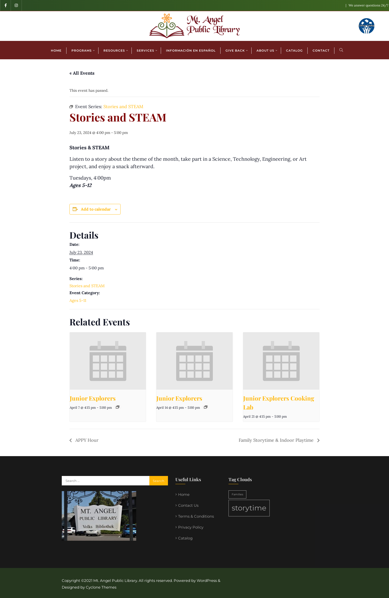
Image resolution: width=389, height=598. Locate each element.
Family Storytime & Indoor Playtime (277, 440)
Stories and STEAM (87, 285)
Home (184, 494)
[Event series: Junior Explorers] (117, 407)
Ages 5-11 (77, 300)
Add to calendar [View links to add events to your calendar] (96, 209)
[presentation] (108, 360)
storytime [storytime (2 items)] (249, 508)
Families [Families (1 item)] (237, 494)
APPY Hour (86, 440)
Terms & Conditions (196, 516)
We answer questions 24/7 (368, 5)
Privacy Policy (190, 527)
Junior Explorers (93, 398)
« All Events (82, 73)
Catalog (185, 538)
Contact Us (188, 505)
